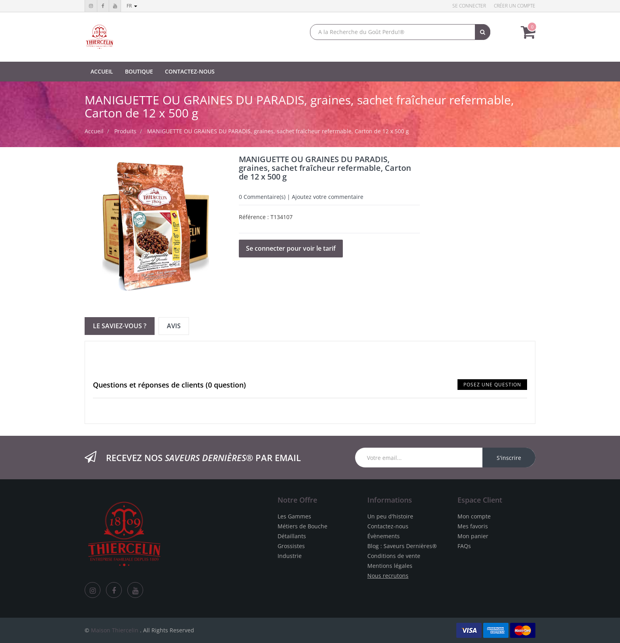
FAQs (464, 546)
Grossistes (291, 546)
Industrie (290, 556)
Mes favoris (472, 526)
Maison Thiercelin (114, 630)
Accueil (94, 131)
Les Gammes (294, 516)
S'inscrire (509, 457)
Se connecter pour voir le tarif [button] (291, 248)
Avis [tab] (174, 326)
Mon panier (472, 536)
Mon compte (474, 516)
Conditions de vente (393, 556)
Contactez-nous (387, 526)
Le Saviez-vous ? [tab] (119, 326)
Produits (125, 131)
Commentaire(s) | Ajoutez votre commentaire (301, 196)
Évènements (383, 536)
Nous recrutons (387, 575)
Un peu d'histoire (390, 516)
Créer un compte (514, 5)
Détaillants (292, 536)
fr (132, 5)
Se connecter (469, 5)
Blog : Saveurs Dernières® (402, 546)
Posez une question (492, 384)
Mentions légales (389, 565)
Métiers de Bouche (302, 526)
